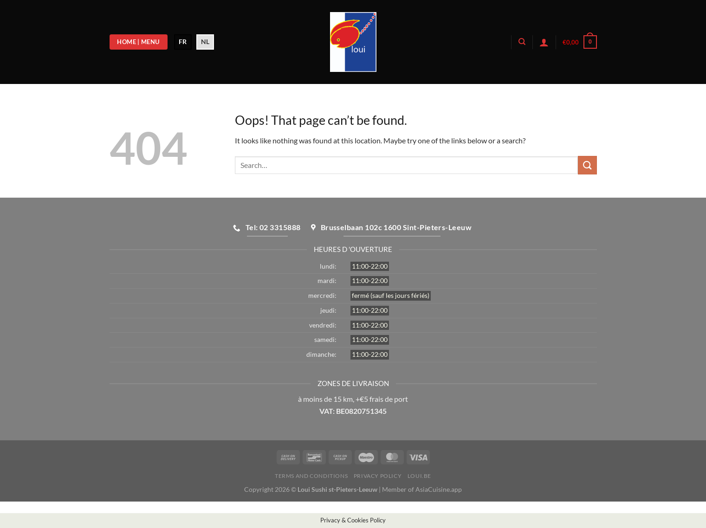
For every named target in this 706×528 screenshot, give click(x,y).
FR (183, 41)
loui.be (419, 475)
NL (205, 41)
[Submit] (587, 165)
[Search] (521, 42)
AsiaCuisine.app (438, 489)
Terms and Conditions (311, 475)
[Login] (544, 42)
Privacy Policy (378, 475)
